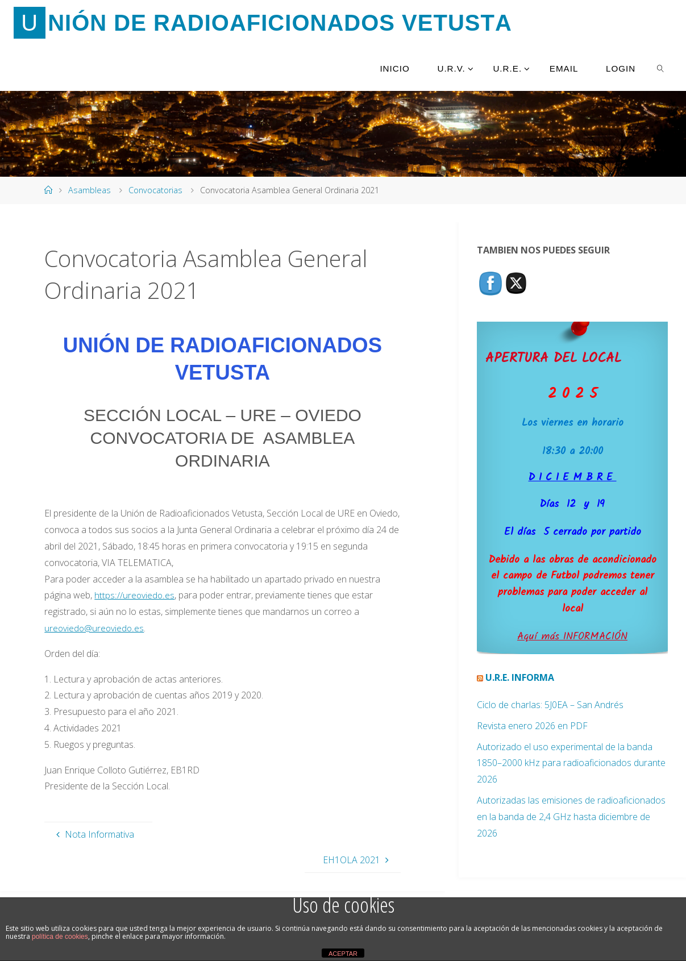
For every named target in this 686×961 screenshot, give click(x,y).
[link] (661, 68)
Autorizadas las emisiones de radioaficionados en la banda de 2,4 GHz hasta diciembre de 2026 (571, 816)
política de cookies (60, 937)
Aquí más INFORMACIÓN (572, 637)
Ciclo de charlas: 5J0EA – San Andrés (550, 704)
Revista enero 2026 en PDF (532, 725)
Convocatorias (155, 190)
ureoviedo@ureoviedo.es (95, 628)
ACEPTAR (343, 953)
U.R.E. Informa (519, 677)
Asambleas (89, 190)
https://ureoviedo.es (134, 595)
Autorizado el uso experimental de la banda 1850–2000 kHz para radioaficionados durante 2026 (571, 763)
